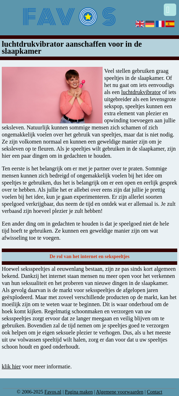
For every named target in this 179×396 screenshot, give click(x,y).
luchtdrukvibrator (141, 92)
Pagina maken (79, 392)
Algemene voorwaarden (119, 392)
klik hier (11, 366)
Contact (154, 392)
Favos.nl (53, 392)
